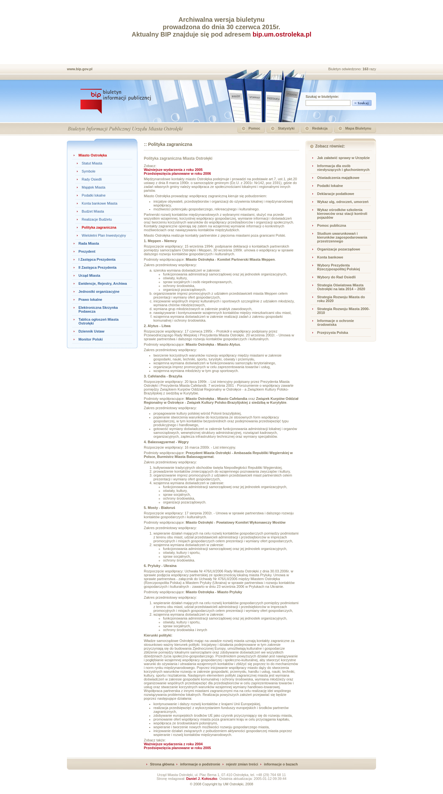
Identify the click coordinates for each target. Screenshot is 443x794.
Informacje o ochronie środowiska (335, 322)
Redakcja (319, 128)
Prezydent (86, 251)
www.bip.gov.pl (79, 69)
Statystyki (286, 128)
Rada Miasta (88, 243)
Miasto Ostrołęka (92, 155)
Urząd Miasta (89, 275)
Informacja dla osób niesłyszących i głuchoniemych (343, 168)
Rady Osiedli (92, 179)
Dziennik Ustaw (91, 331)
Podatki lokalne (94, 195)
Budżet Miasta (93, 211)
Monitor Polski (90, 339)
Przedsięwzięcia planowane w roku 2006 (177, 173)
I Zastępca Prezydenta (97, 259)
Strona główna (162, 764)
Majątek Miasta (93, 187)
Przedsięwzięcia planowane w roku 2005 (177, 748)
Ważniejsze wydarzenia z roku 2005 (173, 170)
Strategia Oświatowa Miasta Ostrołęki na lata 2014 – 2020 (341, 287)
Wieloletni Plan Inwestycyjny (104, 235)
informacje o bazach (281, 764)
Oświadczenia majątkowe (338, 178)
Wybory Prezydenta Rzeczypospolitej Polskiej (338, 267)
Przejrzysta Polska (332, 332)
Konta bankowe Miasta (99, 203)
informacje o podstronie (200, 764)
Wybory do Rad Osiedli (336, 277)
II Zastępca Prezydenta (97, 267)
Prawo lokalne (90, 299)
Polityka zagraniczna (99, 227)
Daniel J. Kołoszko (201, 779)
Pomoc (254, 128)
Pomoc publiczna (331, 225)
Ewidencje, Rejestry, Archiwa (102, 283)
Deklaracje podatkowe (335, 194)
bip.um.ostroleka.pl (282, 34)
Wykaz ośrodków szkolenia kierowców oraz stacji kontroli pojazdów (342, 213)
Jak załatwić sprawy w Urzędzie (343, 158)
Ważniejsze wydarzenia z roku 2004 (173, 744)
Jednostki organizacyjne (98, 291)
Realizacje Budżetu (97, 219)
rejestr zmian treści (242, 764)
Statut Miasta (92, 163)
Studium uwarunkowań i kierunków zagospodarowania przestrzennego (342, 237)
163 (366, 69)
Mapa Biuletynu (358, 128)
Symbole (88, 171)
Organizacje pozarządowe (338, 249)
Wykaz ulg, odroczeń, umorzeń (343, 202)
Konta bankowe (330, 257)
